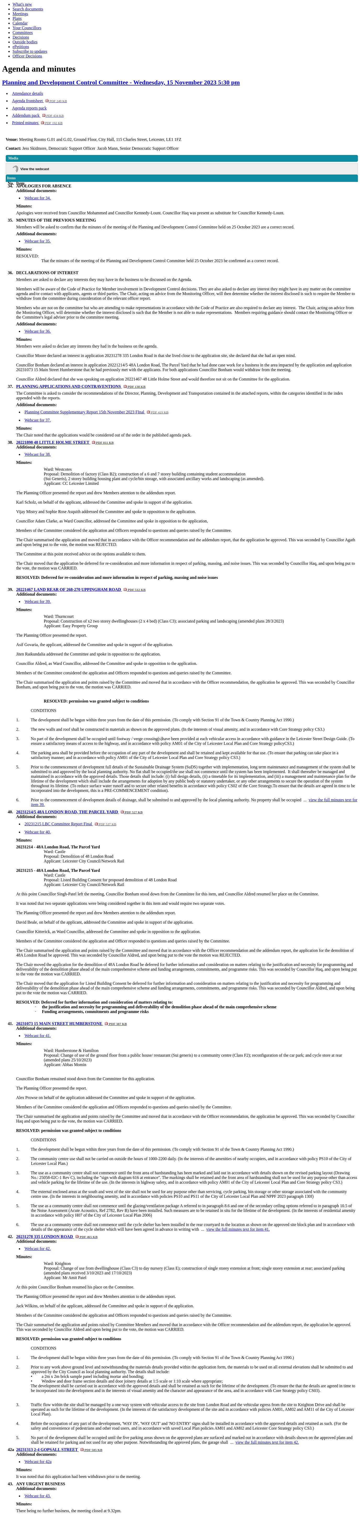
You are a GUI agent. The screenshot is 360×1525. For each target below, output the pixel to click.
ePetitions (21, 46)
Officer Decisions (27, 56)
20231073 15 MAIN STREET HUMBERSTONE (71, 1023)
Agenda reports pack (29, 108)
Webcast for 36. (38, 331)
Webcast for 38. (38, 454)
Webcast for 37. (38, 420)
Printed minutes (37, 122)
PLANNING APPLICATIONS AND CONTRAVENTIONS (81, 386)
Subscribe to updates (30, 51)
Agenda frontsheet (39, 101)
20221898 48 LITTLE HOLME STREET (65, 442)
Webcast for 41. (38, 1035)
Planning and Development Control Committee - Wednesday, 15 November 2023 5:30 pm (121, 82)
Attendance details (27, 93)
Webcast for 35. (38, 241)
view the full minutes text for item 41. (238, 1229)
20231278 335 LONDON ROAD (57, 1236)
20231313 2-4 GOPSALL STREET (59, 1449)
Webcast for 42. (38, 1248)
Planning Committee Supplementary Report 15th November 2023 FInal (97, 412)
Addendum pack (38, 115)
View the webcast (34, 169)
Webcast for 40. (38, 832)
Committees (23, 32)
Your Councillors (27, 28)
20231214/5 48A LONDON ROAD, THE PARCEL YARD (79, 812)
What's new (22, 4)
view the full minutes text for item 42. (267, 1442)
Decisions (21, 37)
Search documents (28, 9)
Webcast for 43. (38, 1496)
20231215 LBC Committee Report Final (70, 824)
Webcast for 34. (38, 198)
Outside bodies (25, 42)
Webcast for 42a (38, 1461)
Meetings (20, 13)
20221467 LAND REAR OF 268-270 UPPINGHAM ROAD (81, 589)
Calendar (20, 23)
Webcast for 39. (38, 601)
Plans (17, 18)
